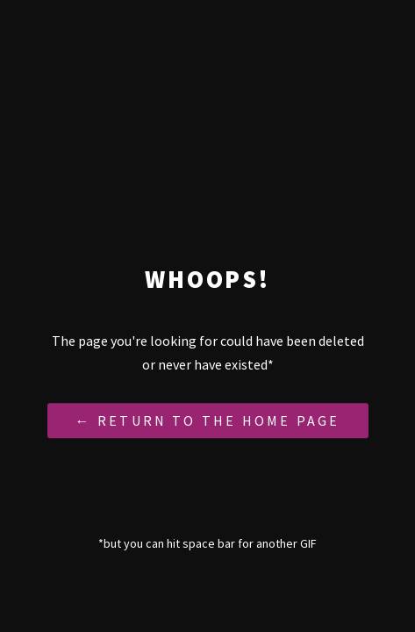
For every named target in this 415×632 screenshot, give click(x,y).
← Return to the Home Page (207, 421)
